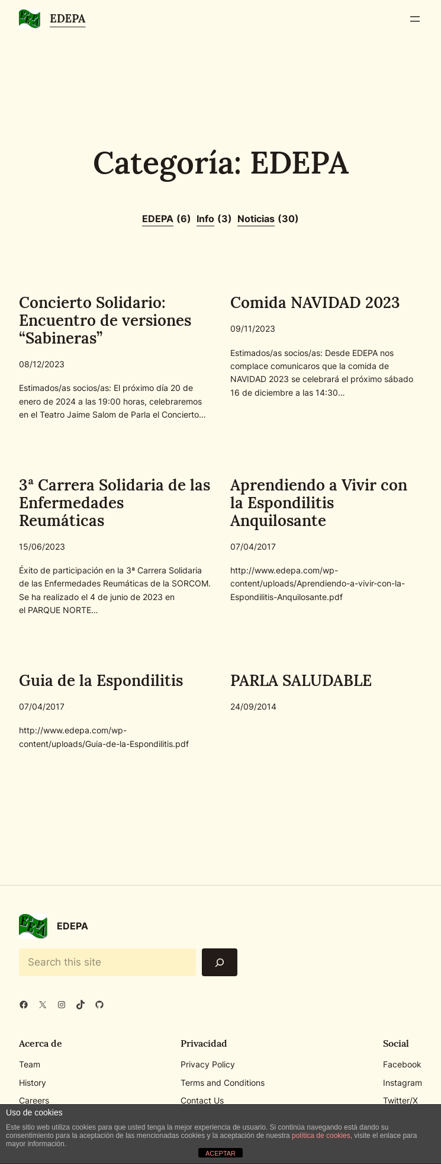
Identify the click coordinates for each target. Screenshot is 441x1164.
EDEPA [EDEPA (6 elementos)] (166, 219)
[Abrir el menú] (415, 19)
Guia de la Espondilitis (101, 681)
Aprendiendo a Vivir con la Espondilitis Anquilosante (318, 503)
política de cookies (321, 1135)
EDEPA (68, 18)
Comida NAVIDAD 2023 (315, 303)
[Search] (219, 962)
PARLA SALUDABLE (301, 681)
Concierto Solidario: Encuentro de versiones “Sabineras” (105, 320)
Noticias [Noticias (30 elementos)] (268, 219)
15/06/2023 (42, 546)
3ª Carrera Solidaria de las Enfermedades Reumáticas (114, 503)
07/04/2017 (253, 546)
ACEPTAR (220, 1153)
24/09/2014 (253, 706)
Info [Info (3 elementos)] (214, 219)
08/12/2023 (42, 364)
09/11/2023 (252, 328)
